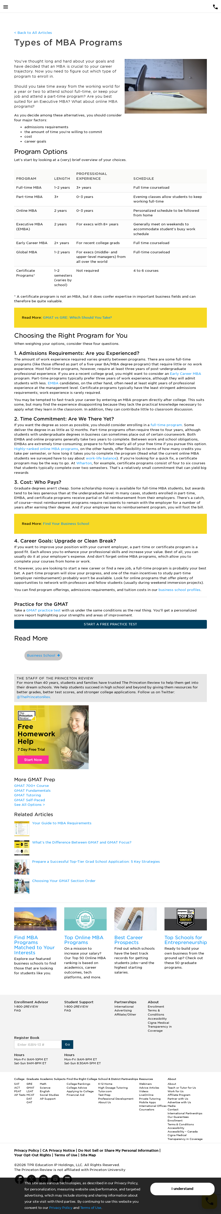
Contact (173, 1109)
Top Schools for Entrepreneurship (185, 940)
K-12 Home (105, 1083)
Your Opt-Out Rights (32, 1155)
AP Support (48, 1098)
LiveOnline (146, 1094)
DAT (29, 1098)
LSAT (29, 1091)
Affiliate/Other (125, 1014)
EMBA (53, 383)
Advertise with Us (179, 1102)
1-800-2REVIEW (26, 1006)
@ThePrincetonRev (33, 697)
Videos (143, 1091)
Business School (43, 655)
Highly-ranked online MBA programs (46, 449)
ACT (17, 1087)
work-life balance (101, 458)
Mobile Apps (147, 1102)
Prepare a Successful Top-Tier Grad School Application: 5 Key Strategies (96, 862)
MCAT (30, 1094)
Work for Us (175, 1091)
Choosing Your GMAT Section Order (64, 881)
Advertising (123, 1010)
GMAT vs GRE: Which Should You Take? (77, 317)
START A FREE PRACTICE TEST (110, 624)
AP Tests (19, 1094)
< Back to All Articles (33, 33)
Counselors (146, 1109)
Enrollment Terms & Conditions (156, 1010)
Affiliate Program (179, 1094)
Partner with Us (178, 1098)
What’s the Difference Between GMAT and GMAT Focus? (81, 842)
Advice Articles (149, 1087)
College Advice (77, 1087)
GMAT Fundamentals (32, 790)
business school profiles (179, 590)
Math (43, 1083)
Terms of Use (90, 1208)
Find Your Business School (66, 524)
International (124, 1006)
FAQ (17, 1010)
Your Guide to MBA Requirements (61, 823)
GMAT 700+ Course (31, 786)
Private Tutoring (150, 1098)
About (172, 1083)
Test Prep (104, 1094)
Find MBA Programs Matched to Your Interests (34, 945)
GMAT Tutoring (27, 795)
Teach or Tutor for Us (182, 1087)
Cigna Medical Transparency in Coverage (160, 1026)
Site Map (88, 1155)
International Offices (153, 1105)
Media (172, 1105)
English (45, 1091)
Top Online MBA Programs (84, 940)
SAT (17, 1083)
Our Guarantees (178, 1116)
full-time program (166, 425)
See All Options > (29, 805)
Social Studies (49, 1094)
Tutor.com (105, 1091)
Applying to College (80, 1091)
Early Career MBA (185, 374)
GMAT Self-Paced (29, 800)
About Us (104, 1102)
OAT (29, 1102)
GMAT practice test (44, 610)
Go (67, 1044)
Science (45, 1087)
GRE (29, 1083)
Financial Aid (75, 1094)
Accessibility (157, 1018)
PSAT (17, 1091)
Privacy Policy (60, 1208)
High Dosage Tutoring (113, 1087)
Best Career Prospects (128, 940)
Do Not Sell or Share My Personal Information (118, 1150)
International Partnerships (185, 1113)
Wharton (84, 463)
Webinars (145, 1083)
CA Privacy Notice (58, 1150)
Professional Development (115, 1098)
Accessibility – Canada (183, 1131)
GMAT (30, 1087)
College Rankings (78, 1083)
